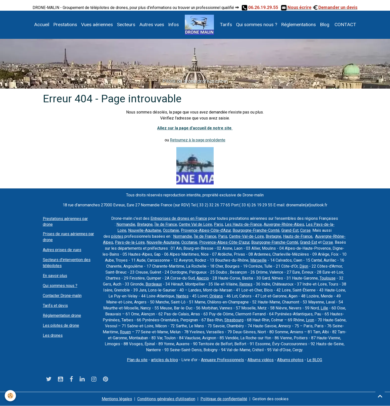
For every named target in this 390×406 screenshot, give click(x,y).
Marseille (258, 260)
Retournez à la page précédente (197, 140)
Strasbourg (234, 320)
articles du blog (164, 359)
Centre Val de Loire (195, 224)
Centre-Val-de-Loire (246, 236)
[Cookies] (10, 395)
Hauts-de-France (297, 236)
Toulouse (328, 278)
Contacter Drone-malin (62, 295)
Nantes (182, 296)
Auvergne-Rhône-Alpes (284, 224)
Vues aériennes (97, 24)
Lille (324, 308)
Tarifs (226, 24)
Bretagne (145, 224)
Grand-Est (289, 230)
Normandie (125, 224)
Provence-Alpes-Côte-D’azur (224, 242)
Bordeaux (154, 284)
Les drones (53, 335)
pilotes (117, 236)
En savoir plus (55, 275)
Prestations (65, 24)
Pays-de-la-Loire (130, 242)
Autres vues (151, 24)
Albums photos (290, 359)
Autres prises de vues (62, 249)
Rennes (245, 284)
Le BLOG (314, 359)
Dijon (303, 266)
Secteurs (126, 24)
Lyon (310, 320)
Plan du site (137, 359)
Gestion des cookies (270, 399)
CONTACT (344, 24)
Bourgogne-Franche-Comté (256, 230)
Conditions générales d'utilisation (166, 399)
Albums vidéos (260, 359)
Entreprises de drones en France (178, 218)
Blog (324, 24)
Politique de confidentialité (223, 399)
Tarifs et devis (55, 305)
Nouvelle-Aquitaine (144, 230)
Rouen (125, 332)
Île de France (165, 224)
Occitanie (171, 230)
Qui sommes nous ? (256, 24)
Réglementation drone (62, 315)
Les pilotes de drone (61, 325)
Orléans (216, 296)
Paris (218, 224)
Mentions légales (117, 399)
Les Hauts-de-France (243, 224)
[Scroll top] (380, 396)
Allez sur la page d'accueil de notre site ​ (195, 128)
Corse (305, 230)
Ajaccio (202, 278)
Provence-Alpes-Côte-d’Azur (206, 230)
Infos (173, 24)
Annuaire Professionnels (222, 359)
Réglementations (298, 24)
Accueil (41, 24)
